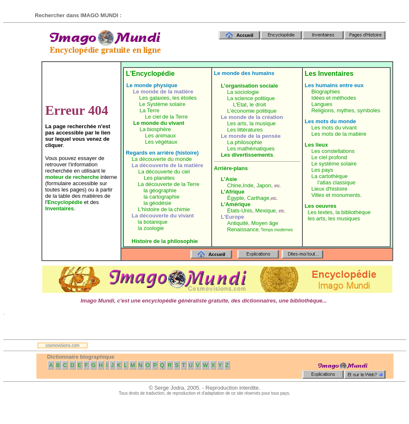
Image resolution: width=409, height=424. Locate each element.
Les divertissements (247, 155)
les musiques (344, 218)
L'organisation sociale (249, 86)
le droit (258, 104)
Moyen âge (264, 223)
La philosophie (244, 142)
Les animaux (160, 135)
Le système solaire (333, 163)
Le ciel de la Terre (166, 117)
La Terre (149, 110)
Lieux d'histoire (329, 189)
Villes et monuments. (336, 195)
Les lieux (316, 145)
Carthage (258, 198)
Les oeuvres (321, 206)
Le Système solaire (162, 104)
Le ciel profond (329, 157)
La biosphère (155, 129)
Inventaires (59, 208)
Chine (234, 185)
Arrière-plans (231, 168)
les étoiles (184, 98)
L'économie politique (251, 111)
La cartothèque (329, 176)
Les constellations (332, 151)
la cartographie (161, 197)
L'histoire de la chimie (164, 209)
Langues (321, 104)
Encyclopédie (64, 202)
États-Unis (239, 210)
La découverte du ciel (164, 171)
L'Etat (240, 104)
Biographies (325, 91)
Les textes (320, 212)
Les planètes (159, 178)
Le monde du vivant (158, 123)
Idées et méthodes (333, 98)
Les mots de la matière (338, 134)
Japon (263, 185)
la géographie (159, 190)
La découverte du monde (162, 159)
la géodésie (157, 203)
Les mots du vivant (333, 127)
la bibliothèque (353, 212)
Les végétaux (161, 142)
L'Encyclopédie (150, 73)
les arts (316, 218)
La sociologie (243, 92)
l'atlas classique (336, 182)
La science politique (251, 98)
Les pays (322, 170)
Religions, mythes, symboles (345, 110)
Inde (248, 185)
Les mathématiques (250, 148)
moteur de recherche (72, 177)
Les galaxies (154, 98)
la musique (262, 123)
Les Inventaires (329, 73)
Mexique (265, 210)
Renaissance (242, 229)
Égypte (235, 198)
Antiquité (237, 223)
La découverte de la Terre (168, 184)
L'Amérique (236, 204)
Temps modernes (277, 230)
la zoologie (151, 228)
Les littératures (245, 130)
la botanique (153, 222)
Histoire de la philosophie (165, 241)
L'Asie (229, 179)
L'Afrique (233, 192)
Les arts (236, 123)
